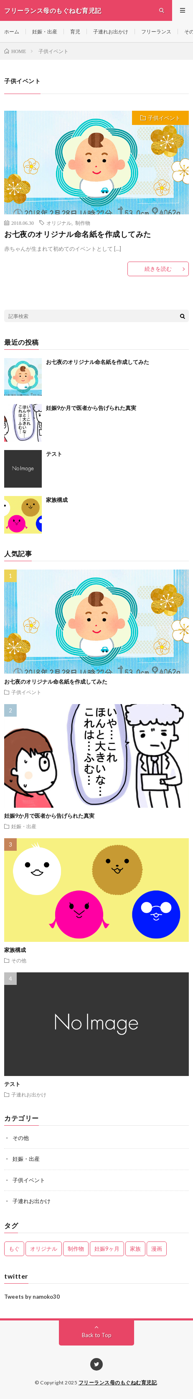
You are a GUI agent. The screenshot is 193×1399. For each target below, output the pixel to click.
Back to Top (97, 1335)
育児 (75, 31)
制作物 (82, 222)
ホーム (11, 31)
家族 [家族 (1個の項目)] (135, 1248)
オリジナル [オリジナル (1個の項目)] (43, 1248)
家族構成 (57, 499)
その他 (18, 960)
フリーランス (156, 31)
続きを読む (158, 268)
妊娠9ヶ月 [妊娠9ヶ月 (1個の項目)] (106, 1248)
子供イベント (164, 117)
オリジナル (58, 222)
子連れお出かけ (110, 31)
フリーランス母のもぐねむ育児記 (118, 1382)
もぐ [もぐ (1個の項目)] (14, 1248)
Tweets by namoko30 (32, 1296)
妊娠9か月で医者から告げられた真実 (91, 407)
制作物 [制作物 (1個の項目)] (76, 1248)
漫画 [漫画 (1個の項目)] (156, 1248)
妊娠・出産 (44, 31)
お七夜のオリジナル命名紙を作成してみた (77, 234)
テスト (54, 453)
